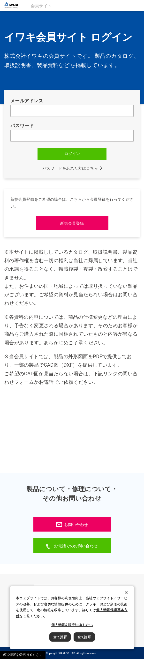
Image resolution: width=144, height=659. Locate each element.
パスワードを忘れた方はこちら (70, 168)
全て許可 (84, 637)
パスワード (22, 125)
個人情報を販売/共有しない (23, 655)
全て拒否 (60, 637)
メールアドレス (26, 101)
